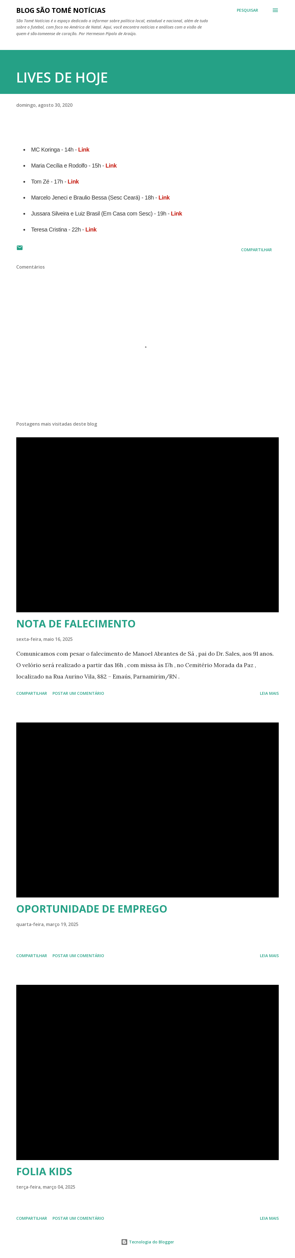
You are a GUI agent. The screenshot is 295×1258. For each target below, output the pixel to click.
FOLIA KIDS (44, 1171)
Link (83, 149)
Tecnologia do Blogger (147, 1242)
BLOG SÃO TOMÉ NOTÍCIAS (61, 10)
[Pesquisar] (247, 10)
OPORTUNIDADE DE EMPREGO (91, 909)
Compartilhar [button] (256, 249)
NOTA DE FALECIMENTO (76, 624)
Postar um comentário (78, 693)
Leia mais (269, 693)
